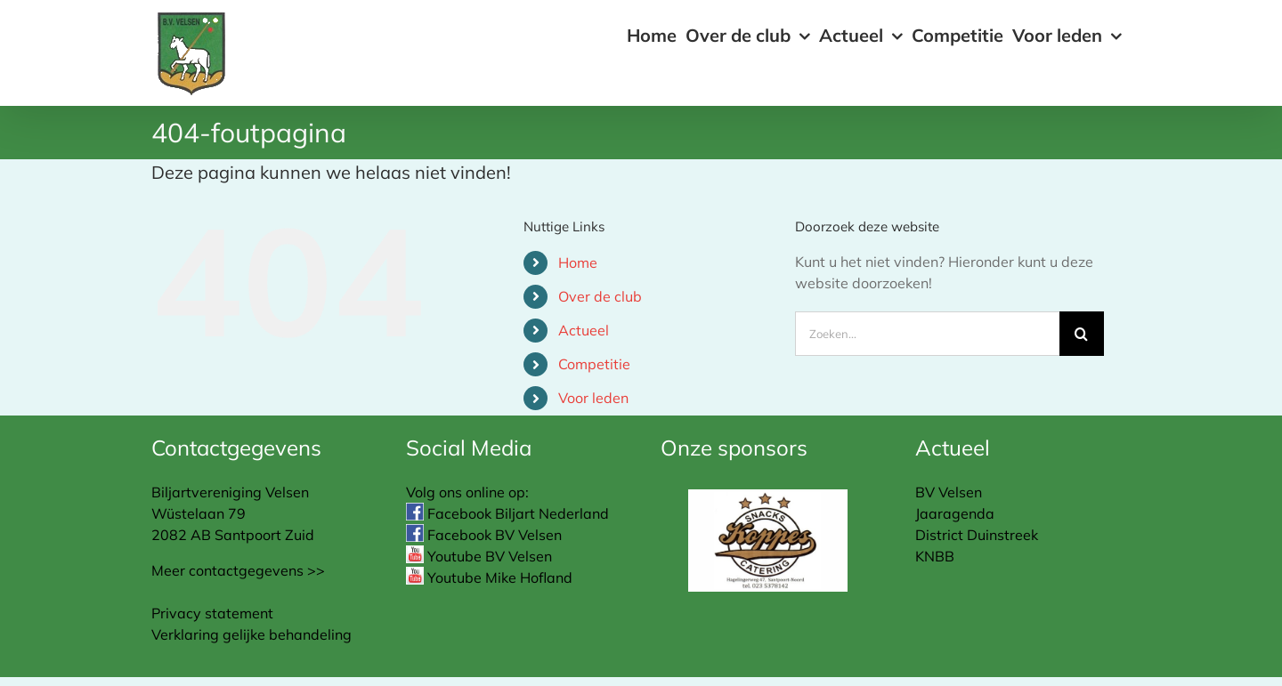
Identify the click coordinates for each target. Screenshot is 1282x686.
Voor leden (593, 398)
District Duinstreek (976, 535)
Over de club (600, 296)
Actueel (583, 330)
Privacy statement (212, 613)
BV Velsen (948, 492)
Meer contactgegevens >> (238, 570)
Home (577, 262)
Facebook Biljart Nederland (507, 513)
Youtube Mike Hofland (489, 577)
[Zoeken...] (927, 333)
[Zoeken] (1081, 333)
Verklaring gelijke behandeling (251, 634)
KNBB (934, 556)
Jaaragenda (954, 513)
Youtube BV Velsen (479, 556)
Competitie (594, 364)
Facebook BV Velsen (484, 535)
